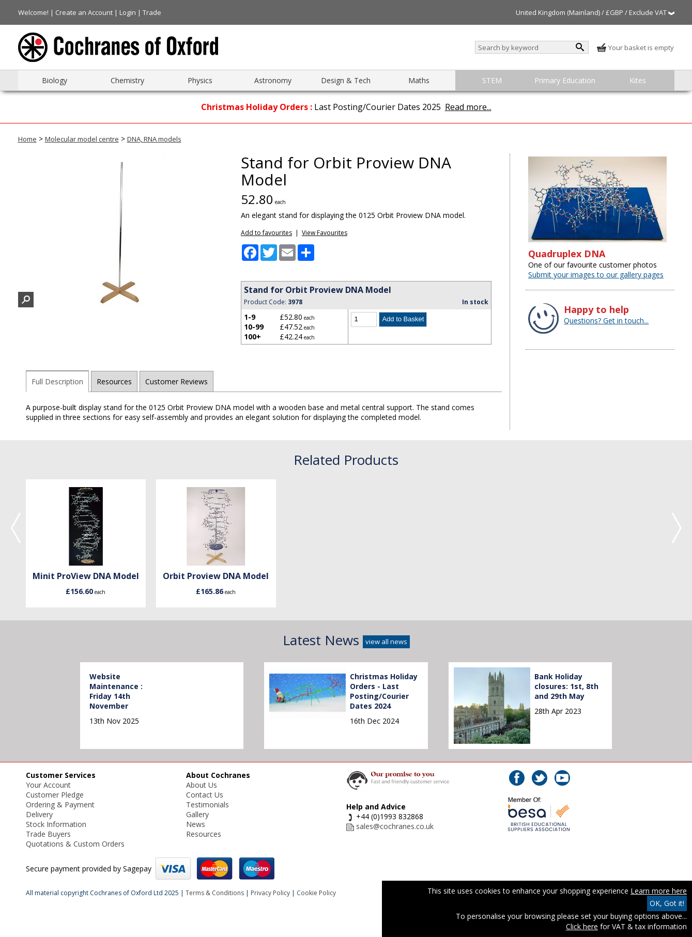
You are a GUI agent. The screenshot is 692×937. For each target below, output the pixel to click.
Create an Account (84, 12)
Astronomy (272, 80)
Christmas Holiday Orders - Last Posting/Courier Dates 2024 (384, 691)
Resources (114, 381)
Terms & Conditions (215, 892)
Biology (54, 80)
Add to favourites (266, 232)
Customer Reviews (176, 381)
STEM (492, 80)
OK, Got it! (667, 903)
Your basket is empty (635, 47)
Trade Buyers (48, 834)
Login (127, 12)
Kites (637, 80)
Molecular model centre (82, 139)
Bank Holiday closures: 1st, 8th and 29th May (566, 686)
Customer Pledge (55, 795)
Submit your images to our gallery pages (596, 274)
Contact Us (204, 795)
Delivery (39, 814)
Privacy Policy (270, 892)
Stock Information (56, 824)
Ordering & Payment (60, 804)
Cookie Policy (316, 892)
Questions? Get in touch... (606, 320)
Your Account (48, 785)
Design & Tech (346, 80)
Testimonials (207, 804)
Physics (200, 80)
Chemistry (127, 80)
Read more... (468, 107)
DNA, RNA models (154, 139)
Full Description (57, 381)
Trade (152, 12)
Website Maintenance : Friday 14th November (116, 691)
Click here (582, 926)
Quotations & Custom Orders (75, 844)
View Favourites (324, 232)
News (195, 824)
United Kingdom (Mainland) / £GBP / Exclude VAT (595, 12)
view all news (386, 641)
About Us (201, 785)
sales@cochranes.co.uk (395, 826)
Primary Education (564, 80)
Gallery (197, 814)
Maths (418, 80)
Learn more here (659, 891)
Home (27, 139)
